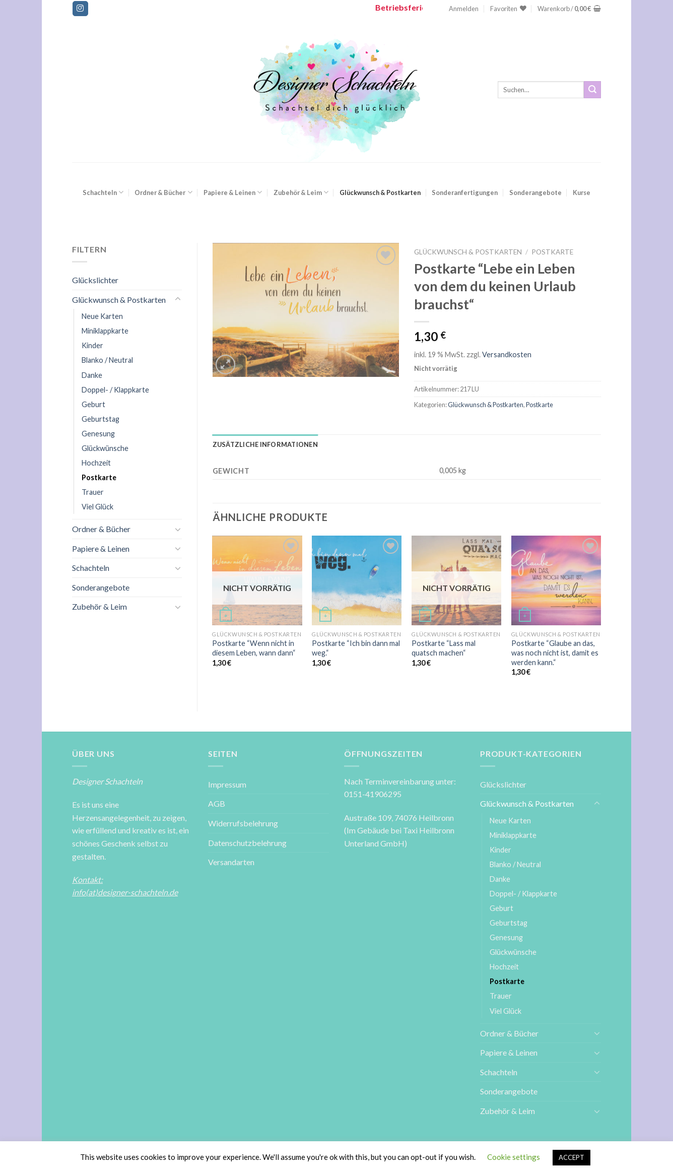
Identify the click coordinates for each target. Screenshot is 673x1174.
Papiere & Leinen (233, 192)
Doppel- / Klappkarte (115, 389)
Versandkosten (506, 354)
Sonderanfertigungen (465, 192)
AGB (216, 803)
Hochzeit (96, 463)
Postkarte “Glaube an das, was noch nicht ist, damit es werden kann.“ (554, 652)
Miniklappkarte (105, 331)
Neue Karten (102, 316)
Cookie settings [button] (513, 1156)
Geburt (93, 404)
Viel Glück (97, 506)
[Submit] (592, 89)
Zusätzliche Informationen (265, 444)
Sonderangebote (535, 192)
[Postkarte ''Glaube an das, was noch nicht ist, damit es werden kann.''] (556, 580)
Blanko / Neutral (107, 360)
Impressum (227, 784)
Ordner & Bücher (163, 192)
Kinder (92, 345)
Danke (92, 375)
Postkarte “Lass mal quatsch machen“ (444, 648)
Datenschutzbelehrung (247, 842)
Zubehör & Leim (301, 192)
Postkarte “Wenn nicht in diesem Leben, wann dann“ (254, 648)
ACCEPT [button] (571, 1157)
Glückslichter (95, 280)
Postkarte (99, 477)
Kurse (581, 192)
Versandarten (231, 862)
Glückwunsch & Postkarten (380, 192)
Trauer (93, 492)
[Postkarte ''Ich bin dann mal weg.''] (356, 580)
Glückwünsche (105, 448)
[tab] (265, 444)
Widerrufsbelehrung (243, 823)
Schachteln (103, 192)
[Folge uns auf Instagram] (80, 8)
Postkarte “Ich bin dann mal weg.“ (356, 648)
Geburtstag (100, 419)
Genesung (98, 433)
